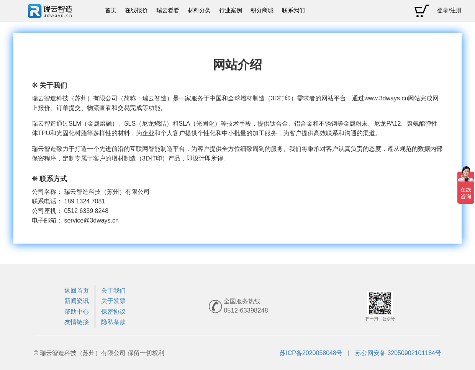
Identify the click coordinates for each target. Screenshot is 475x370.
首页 (110, 10)
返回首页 (76, 290)
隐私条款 (113, 322)
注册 (456, 10)
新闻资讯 (76, 301)
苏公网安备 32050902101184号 (398, 353)
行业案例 (230, 10)
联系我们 (293, 10)
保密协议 (113, 311)
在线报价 (136, 10)
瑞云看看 (167, 10)
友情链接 (76, 322)
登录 (443, 10)
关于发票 (113, 301)
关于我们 (113, 290)
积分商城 (262, 10)
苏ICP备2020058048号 (311, 353)
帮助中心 (76, 311)
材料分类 (199, 10)
